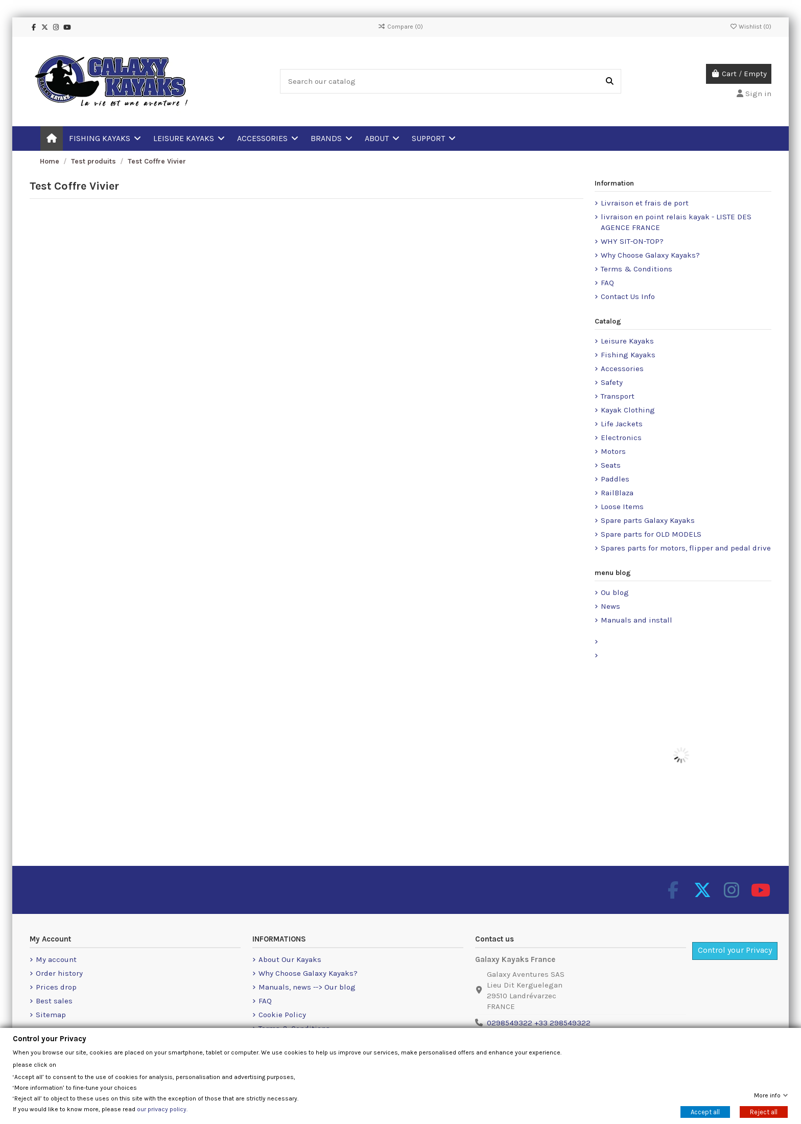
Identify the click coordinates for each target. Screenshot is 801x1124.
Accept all (705, 1112)
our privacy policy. (162, 1109)
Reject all (764, 1112)
